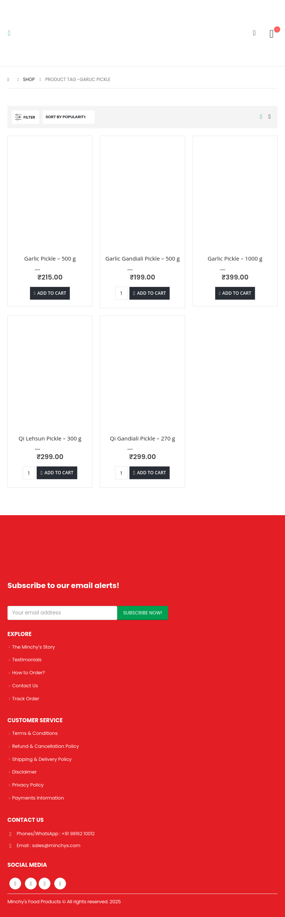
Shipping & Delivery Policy (42, 758)
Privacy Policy (28, 784)
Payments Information (38, 797)
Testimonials (27, 659)
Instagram (44, 883)
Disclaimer (24, 771)
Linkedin (60, 883)
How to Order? (28, 672)
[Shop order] (69, 117)
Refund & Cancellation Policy (45, 746)
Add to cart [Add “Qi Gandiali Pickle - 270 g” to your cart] (151, 472)
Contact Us (25, 685)
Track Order (25, 698)
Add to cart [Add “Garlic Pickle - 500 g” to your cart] (51, 293)
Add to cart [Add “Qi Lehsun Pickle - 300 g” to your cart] (59, 472)
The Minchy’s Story (33, 647)
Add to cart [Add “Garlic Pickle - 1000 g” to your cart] (236, 293)
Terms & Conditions (35, 733)
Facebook (15, 883)
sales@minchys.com (57, 845)
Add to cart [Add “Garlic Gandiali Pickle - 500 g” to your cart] (151, 293)
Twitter (31, 883)
